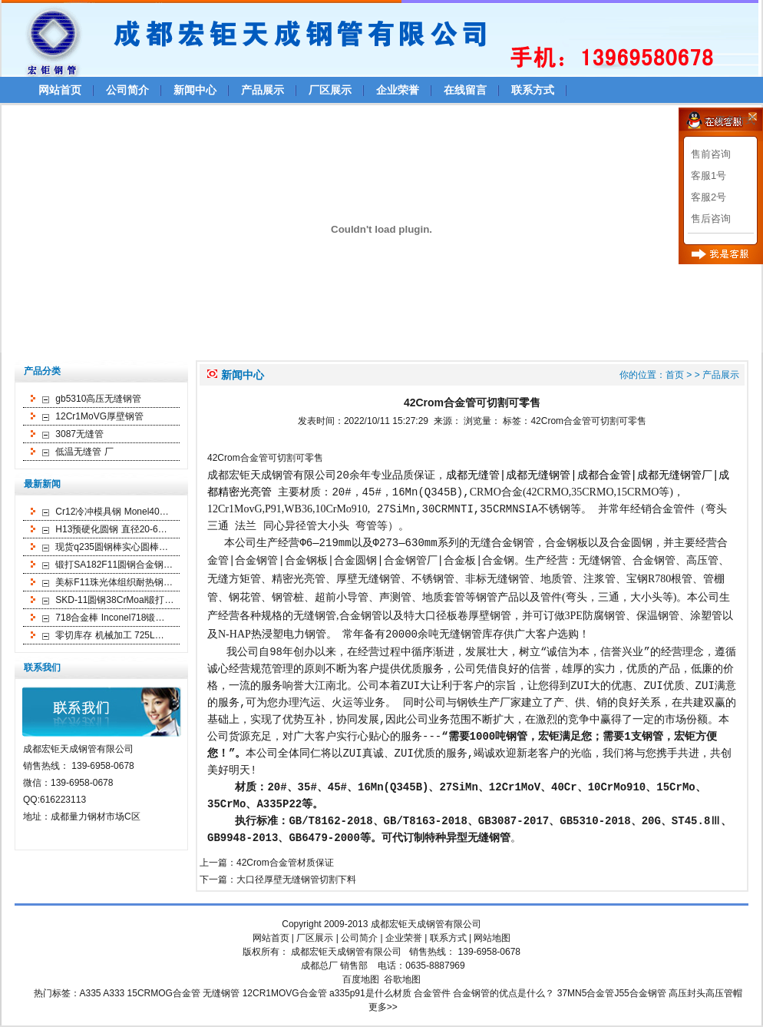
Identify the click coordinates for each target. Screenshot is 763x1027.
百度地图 (360, 981)
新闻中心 (194, 90)
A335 (90, 994)
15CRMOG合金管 (163, 994)
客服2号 (708, 197)
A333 (113, 994)
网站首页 (59, 90)
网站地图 (492, 939)
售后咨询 (711, 218)
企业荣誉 (397, 90)
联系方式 (532, 90)
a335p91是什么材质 (370, 994)
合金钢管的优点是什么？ (503, 994)
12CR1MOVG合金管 (285, 994)
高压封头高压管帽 (705, 994)
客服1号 (708, 175)
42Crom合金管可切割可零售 (588, 421)
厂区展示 (330, 90)
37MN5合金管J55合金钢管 (611, 994)
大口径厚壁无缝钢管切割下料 (296, 881)
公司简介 (127, 90)
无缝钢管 (460, 635)
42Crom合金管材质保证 (285, 864)
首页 (675, 374)
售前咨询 (711, 154)
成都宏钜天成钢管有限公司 (426, 925)
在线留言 (465, 90)
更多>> (383, 1008)
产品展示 (262, 90)
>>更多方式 (729, 120)
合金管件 (432, 994)
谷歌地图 (402, 981)
